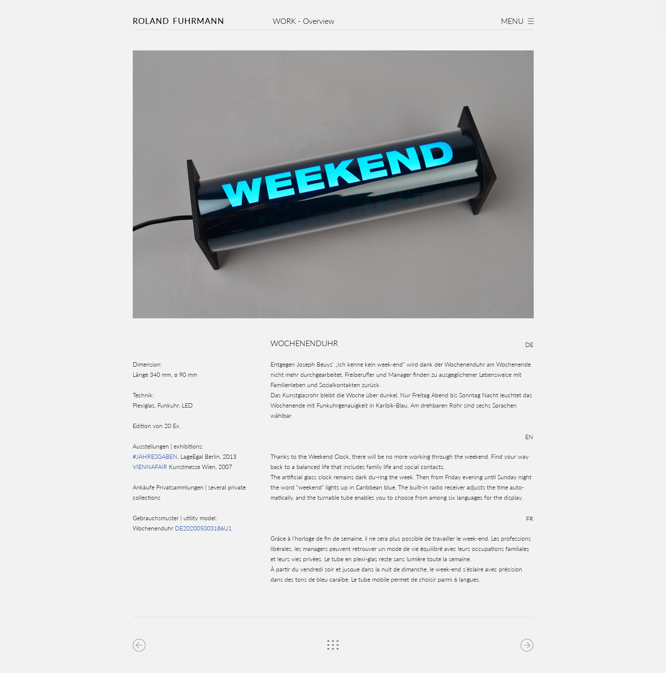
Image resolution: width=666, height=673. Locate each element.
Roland (178, 21)
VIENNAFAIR (150, 466)
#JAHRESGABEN (155, 456)
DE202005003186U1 (203, 528)
